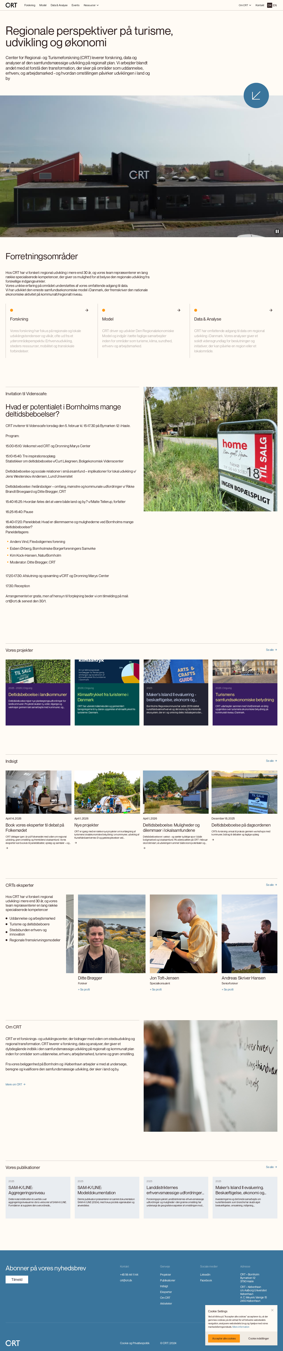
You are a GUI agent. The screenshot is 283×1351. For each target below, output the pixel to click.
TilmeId (16, 1279)
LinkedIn (205, 1274)
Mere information (240, 1326)
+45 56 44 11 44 (129, 1274)
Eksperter (166, 1292)
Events (75, 5)
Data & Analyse (59, 5)
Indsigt (164, 1286)
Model (42, 5)
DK (269, 5)
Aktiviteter (166, 1303)
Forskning (29, 5)
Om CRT (165, 1297)
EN (275, 5)
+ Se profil (72, 989)
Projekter (165, 1274)
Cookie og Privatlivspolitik (134, 1343)
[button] (272, 1310)
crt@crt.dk (126, 1280)
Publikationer (167, 1280)
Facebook (206, 1280)
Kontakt (260, 5)
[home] (11, 5)
